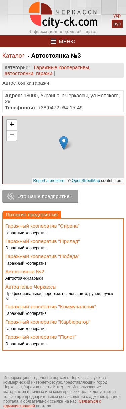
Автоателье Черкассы (30, 287)
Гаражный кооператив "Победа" (42, 256)
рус (117, 23)
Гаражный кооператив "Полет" (40, 337)
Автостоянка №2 (24, 271)
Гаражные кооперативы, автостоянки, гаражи (47, 70)
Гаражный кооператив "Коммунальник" (50, 306)
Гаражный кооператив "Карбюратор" (47, 322)
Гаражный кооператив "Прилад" (42, 241)
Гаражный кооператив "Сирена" (42, 226)
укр (117, 15)
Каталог (13, 55)
